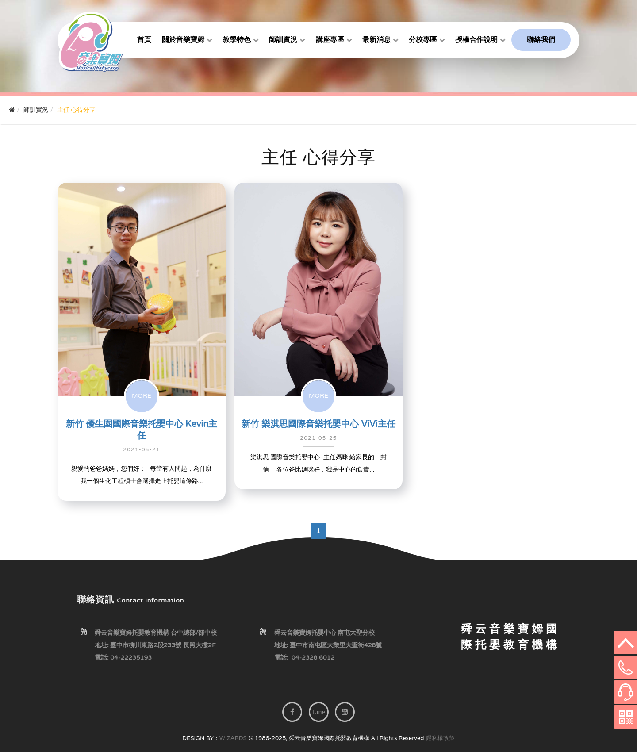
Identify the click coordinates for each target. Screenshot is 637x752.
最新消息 (376, 39)
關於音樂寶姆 (183, 39)
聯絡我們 (541, 39)
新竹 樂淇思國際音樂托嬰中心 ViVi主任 (318, 424)
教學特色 (237, 39)
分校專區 (423, 39)
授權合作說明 (476, 39)
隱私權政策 (440, 738)
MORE (141, 395)
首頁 (144, 39)
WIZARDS (233, 738)
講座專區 (330, 39)
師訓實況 (283, 39)
